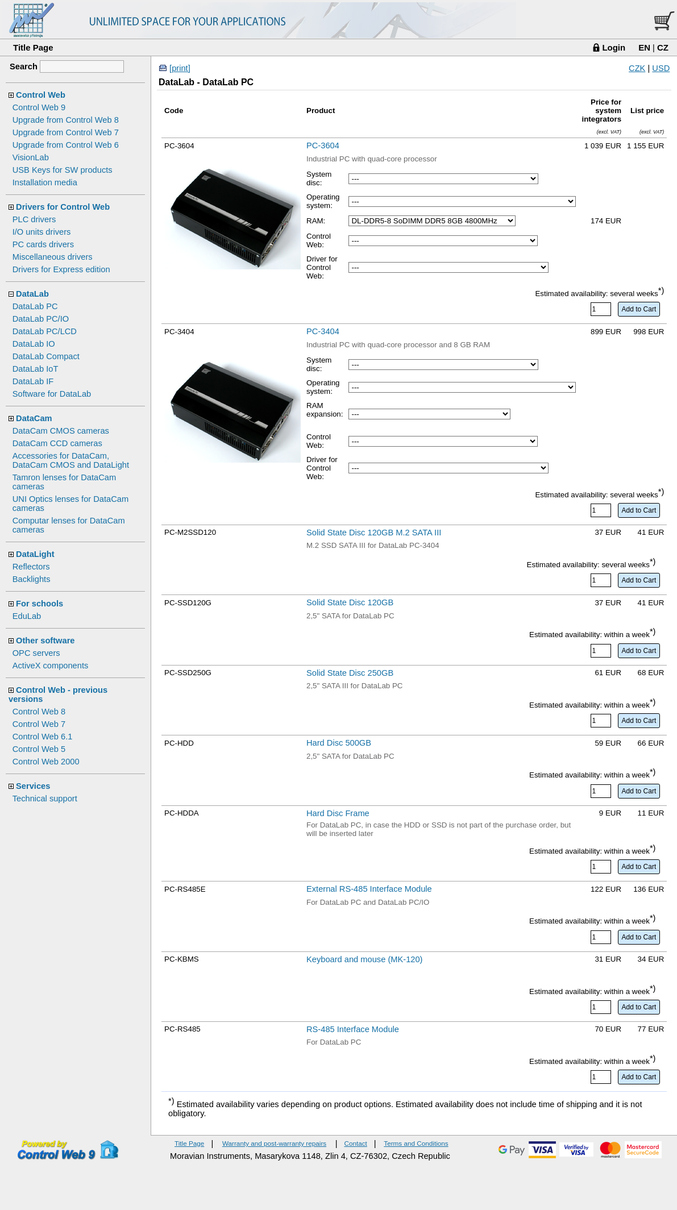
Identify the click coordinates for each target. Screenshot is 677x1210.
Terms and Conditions (416, 1143)
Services (33, 786)
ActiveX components (51, 665)
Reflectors (31, 566)
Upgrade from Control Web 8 (66, 119)
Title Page (33, 47)
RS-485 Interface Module (352, 1029)
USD (661, 68)
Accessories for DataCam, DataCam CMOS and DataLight (71, 460)
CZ (662, 47)
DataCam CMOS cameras (61, 430)
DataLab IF (33, 381)
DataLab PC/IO (41, 318)
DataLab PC (35, 306)
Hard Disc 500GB (338, 742)
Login (613, 47)
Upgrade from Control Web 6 (66, 144)
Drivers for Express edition (61, 269)
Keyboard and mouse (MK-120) (364, 959)
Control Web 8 (39, 711)
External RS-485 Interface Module (369, 888)
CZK (637, 68)
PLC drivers (34, 219)
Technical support (45, 798)
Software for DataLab (52, 393)
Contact (355, 1143)
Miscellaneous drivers (53, 256)
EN (644, 47)
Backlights (32, 579)
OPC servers (36, 653)
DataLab (32, 293)
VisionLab (31, 157)
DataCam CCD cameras (57, 443)
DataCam (34, 418)
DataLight (35, 554)
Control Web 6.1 (43, 736)
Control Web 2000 (46, 761)
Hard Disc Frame (337, 813)
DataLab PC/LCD (45, 331)
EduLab (27, 616)
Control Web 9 (39, 107)
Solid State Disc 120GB (349, 602)
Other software (45, 640)
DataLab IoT (36, 368)
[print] (179, 68)
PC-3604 (322, 145)
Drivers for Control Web (63, 206)
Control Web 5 (39, 749)
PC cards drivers (43, 244)
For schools (39, 603)
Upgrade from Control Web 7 (66, 132)
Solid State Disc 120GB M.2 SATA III (373, 532)
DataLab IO (34, 343)
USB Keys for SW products (63, 169)
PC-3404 (322, 331)
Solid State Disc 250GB (349, 672)
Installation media (45, 182)
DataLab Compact (46, 356)
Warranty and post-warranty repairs (274, 1143)
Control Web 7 (39, 724)
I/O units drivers (42, 231)
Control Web (40, 94)
